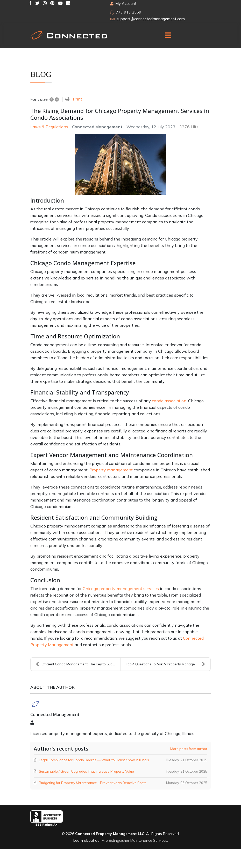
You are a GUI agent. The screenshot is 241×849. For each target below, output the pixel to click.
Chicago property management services (121, 588)
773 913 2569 (128, 12)
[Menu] (168, 35)
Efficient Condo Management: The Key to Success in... (78, 664)
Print (77, 99)
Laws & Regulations (49, 127)
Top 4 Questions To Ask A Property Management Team (168, 664)
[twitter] (37, 3)
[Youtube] (60, 3)
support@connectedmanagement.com (151, 19)
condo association (169, 400)
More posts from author (188, 749)
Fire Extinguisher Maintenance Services (134, 840)
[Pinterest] (52, 3)
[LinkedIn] (68, 3)
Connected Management (97, 126)
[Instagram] (45, 3)
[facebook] (30, 3)
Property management (111, 469)
